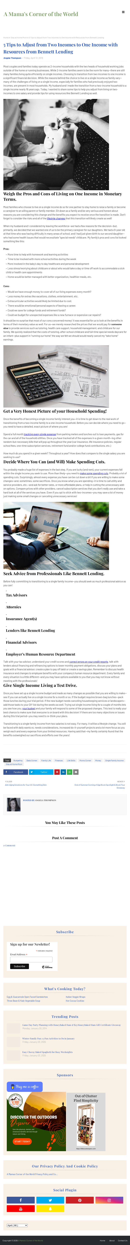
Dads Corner (32, 760)
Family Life (46, 760)
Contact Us (122, 1240)
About (112, 1240)
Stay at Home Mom (19, 37)
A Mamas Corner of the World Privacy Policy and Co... (32, 1174)
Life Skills (71, 760)
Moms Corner (85, 760)
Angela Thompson (12, 58)
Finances (59, 760)
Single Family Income (114, 760)
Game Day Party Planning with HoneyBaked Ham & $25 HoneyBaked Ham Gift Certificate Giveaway (71, 1024)
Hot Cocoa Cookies (75, 1000)
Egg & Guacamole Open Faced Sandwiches (27, 996)
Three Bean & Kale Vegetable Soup (23, 1000)
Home (6, 37)
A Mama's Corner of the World (41, 13)
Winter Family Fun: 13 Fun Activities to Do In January (48, 1038)
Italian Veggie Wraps (75, 996)
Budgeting (18, 760)
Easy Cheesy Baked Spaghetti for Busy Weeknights (47, 1052)
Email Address (18, 954)
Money (98, 760)
